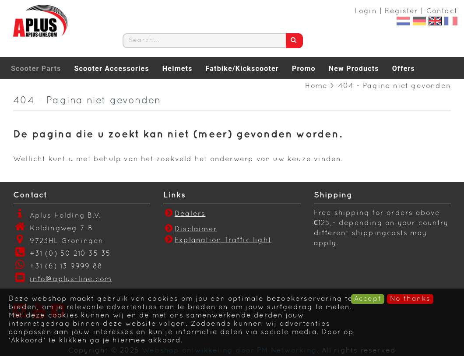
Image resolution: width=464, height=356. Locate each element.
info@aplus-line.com (71, 279)
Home (316, 86)
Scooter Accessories (111, 68)
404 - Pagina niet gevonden (394, 86)
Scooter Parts (36, 68)
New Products (354, 68)
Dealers (184, 214)
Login (366, 11)
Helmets (177, 68)
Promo (304, 68)
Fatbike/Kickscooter (242, 68)
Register (401, 11)
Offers (403, 68)
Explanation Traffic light (223, 240)
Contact (441, 11)
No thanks (410, 299)
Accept (367, 299)
